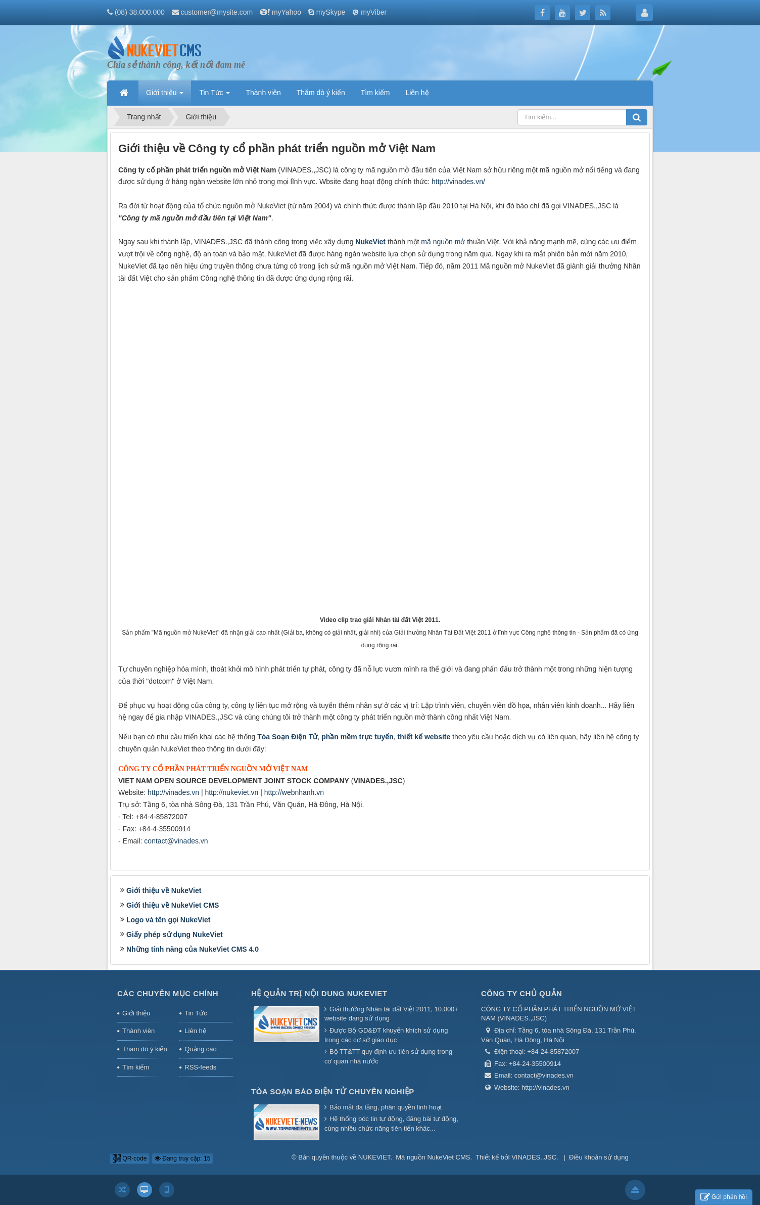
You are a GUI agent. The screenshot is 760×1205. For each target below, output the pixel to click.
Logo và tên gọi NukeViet (168, 920)
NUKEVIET (374, 1157)
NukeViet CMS (448, 1157)
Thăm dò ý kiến (144, 1049)
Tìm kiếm (135, 1067)
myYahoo (286, 12)
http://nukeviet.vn (231, 792)
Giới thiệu (136, 1013)
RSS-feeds (200, 1067)
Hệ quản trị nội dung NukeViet (319, 993)
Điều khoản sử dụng (599, 1157)
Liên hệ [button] (417, 92)
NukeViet (370, 242)
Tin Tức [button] (214, 95)
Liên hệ (195, 1031)
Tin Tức (195, 1013)
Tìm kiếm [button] (375, 92)
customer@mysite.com (217, 12)
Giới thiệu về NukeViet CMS (172, 905)
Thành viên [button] (263, 92)
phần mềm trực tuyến (357, 737)
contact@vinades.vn (176, 841)
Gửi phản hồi (723, 1197)
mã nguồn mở (443, 242)
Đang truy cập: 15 (182, 1158)
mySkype (331, 12)
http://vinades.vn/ (458, 181)
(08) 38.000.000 (140, 12)
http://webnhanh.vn (294, 792)
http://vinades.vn (173, 792)
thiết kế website (424, 737)
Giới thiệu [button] (164, 95)
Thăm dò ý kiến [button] (321, 92)
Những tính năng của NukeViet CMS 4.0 (192, 949)
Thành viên (138, 1031)
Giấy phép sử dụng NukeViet (174, 934)
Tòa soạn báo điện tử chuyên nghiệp (332, 1091)
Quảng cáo (200, 1049)
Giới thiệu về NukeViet (163, 890)
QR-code (130, 1158)
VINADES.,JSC (533, 1157)
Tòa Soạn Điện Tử (287, 737)
